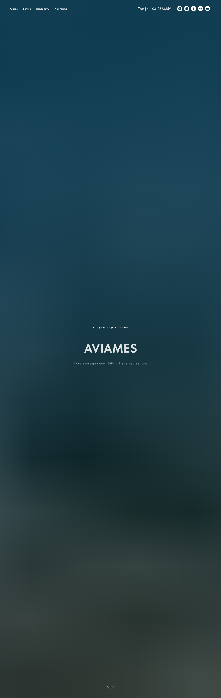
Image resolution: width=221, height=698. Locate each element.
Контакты (61, 8)
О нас (14, 8)
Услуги (27, 8)
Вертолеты (42, 8)
